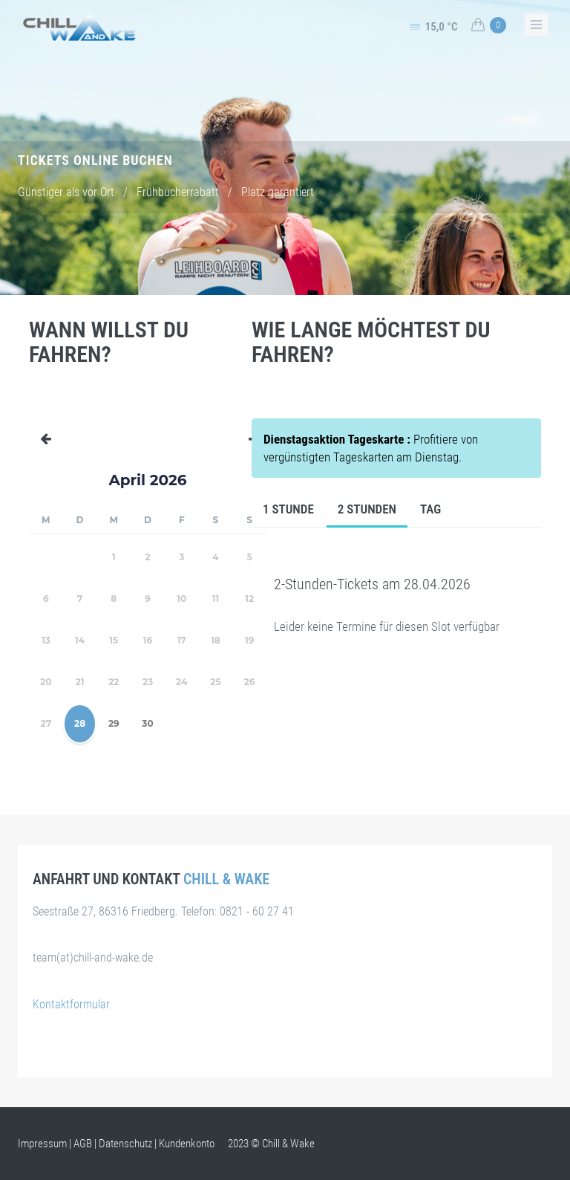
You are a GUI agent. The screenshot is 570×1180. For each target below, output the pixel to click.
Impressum (42, 1143)
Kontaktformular (71, 1004)
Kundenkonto (186, 1143)
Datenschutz (125, 1143)
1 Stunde (288, 509)
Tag (430, 509)
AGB (82, 1143)
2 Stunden (367, 509)
